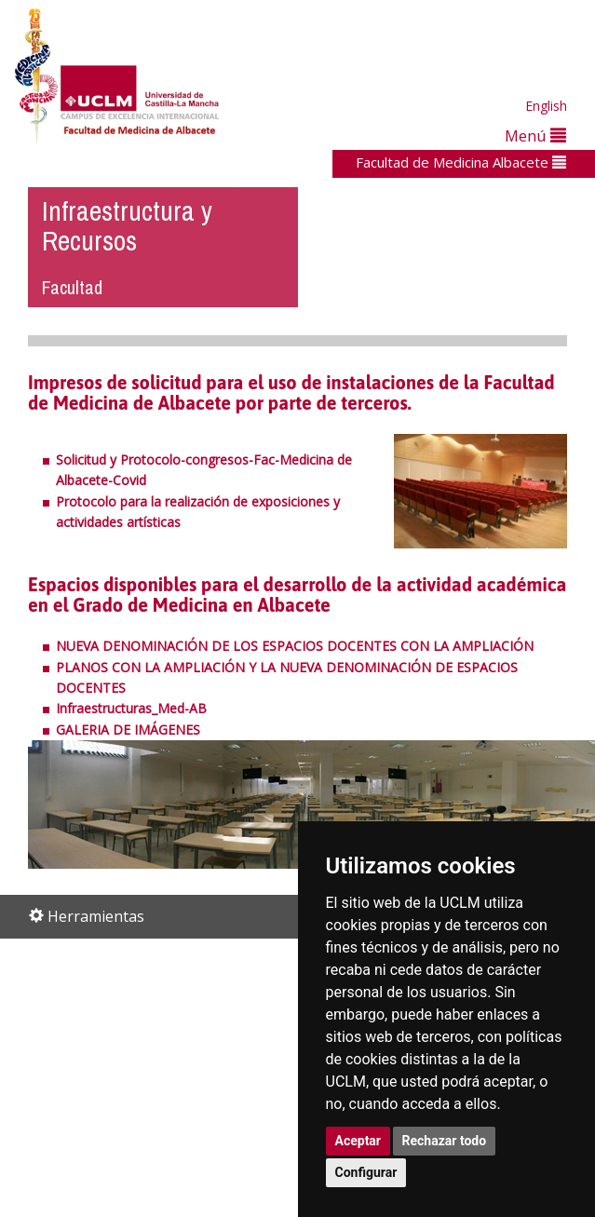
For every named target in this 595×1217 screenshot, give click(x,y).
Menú (535, 135)
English (546, 106)
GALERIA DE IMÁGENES (128, 729)
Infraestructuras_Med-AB (131, 708)
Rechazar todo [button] (444, 1140)
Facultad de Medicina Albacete (461, 162)
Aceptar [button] (358, 1140)
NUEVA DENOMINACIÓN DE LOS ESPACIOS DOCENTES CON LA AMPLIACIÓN (295, 646)
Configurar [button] (366, 1172)
